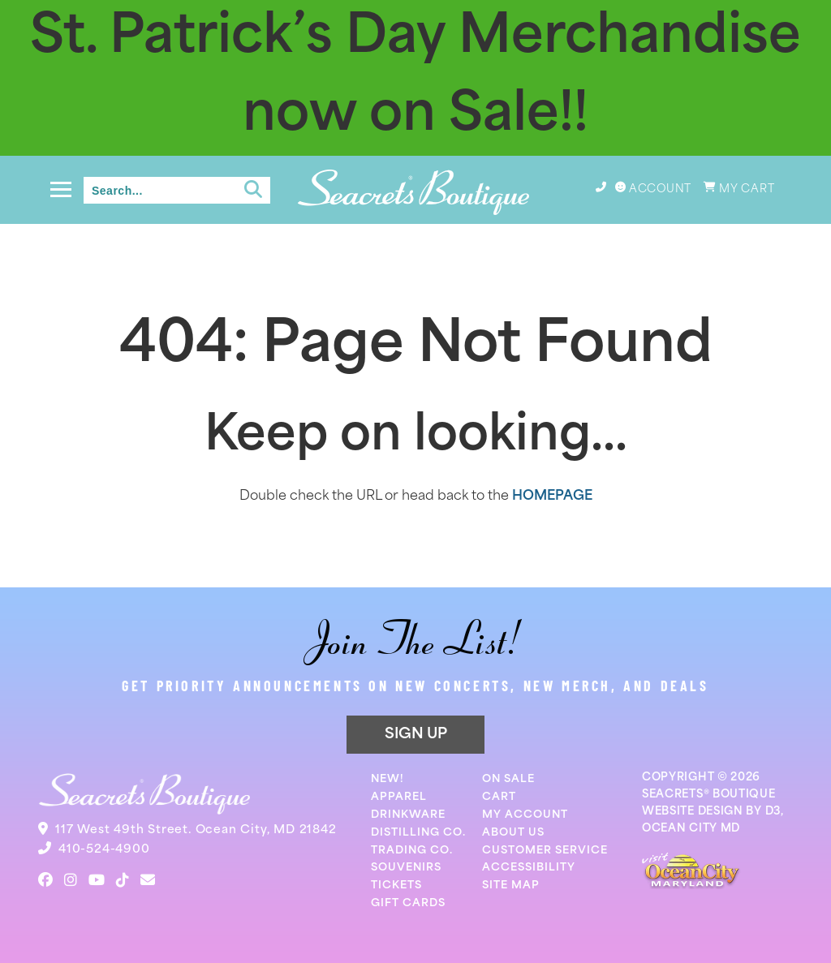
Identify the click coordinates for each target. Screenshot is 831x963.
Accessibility (528, 867)
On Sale (508, 779)
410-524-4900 (104, 850)
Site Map (511, 885)
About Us (513, 833)
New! (387, 779)
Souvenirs (406, 867)
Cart (499, 797)
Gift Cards (408, 903)
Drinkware (408, 815)
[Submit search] (253, 190)
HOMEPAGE (552, 496)
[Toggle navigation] (60, 190)
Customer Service (545, 850)
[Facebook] (45, 880)
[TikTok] (122, 880)
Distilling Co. (418, 833)
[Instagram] (70, 880)
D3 (773, 811)
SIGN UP (416, 734)
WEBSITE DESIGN (692, 811)
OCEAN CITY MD (691, 828)
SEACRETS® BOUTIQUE (709, 794)
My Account (525, 815)
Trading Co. (412, 850)
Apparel (399, 797)
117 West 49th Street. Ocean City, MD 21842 (196, 830)
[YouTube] (96, 880)
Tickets (396, 885)
